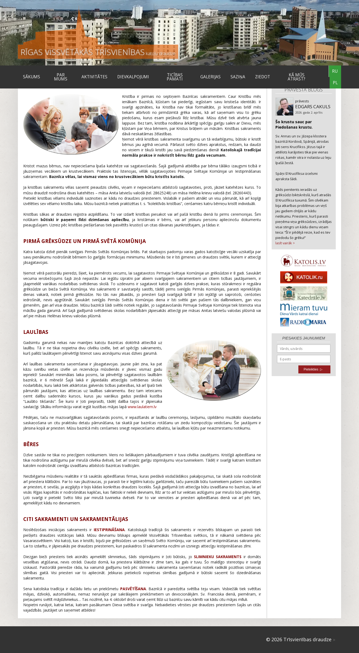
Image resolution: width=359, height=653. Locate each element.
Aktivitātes (94, 77)
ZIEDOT (262, 77)
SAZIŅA (238, 77)
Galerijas (210, 77)
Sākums (31, 77)
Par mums (60, 77)
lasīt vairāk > (285, 243)
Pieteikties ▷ (313, 369)
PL (335, 83)
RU (335, 71)
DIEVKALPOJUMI (133, 77)
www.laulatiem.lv (142, 406)
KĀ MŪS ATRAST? (296, 77)
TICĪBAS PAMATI (175, 77)
